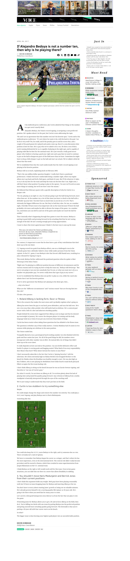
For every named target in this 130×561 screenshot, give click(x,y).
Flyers (38, 25)
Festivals (90, 118)
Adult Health (91, 194)
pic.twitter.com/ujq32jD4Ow (29, 235)
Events (85, 19)
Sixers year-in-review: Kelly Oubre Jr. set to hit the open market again (98, 66)
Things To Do (91, 184)
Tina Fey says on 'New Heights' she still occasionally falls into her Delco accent (98, 59)
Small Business (92, 204)
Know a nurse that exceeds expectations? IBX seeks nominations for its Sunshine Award (98, 170)
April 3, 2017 (40, 238)
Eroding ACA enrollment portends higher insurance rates (98, 160)
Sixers (45, 25)
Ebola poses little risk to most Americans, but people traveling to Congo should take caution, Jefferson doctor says (99, 156)
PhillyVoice (29, 20)
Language (90, 214)
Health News (91, 98)
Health (62, 19)
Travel (89, 244)
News (50, 19)
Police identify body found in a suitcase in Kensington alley (98, 52)
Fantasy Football (62, 25)
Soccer (22, 60)
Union (28, 60)
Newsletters (75, 25)
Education (90, 78)
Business (90, 255)
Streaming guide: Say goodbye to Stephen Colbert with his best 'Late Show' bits (99, 56)
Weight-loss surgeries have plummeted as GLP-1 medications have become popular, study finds (99, 48)
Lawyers (89, 326)
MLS (42, 529)
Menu (19, 20)
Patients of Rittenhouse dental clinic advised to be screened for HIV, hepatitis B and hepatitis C (98, 165)
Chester (37, 529)
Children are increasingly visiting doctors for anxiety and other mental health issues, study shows (98, 147)
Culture (74, 19)
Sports (97, 19)
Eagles (31, 25)
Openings (90, 234)
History (89, 108)
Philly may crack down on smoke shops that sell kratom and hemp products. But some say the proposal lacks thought (98, 152)
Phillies (52, 25)
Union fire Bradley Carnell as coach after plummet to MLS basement (98, 63)
